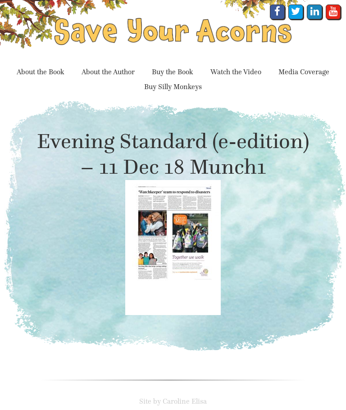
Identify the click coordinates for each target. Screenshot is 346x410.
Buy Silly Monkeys (173, 86)
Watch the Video (235, 72)
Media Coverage (303, 72)
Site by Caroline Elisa (173, 401)
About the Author (108, 72)
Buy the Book (172, 72)
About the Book (40, 72)
